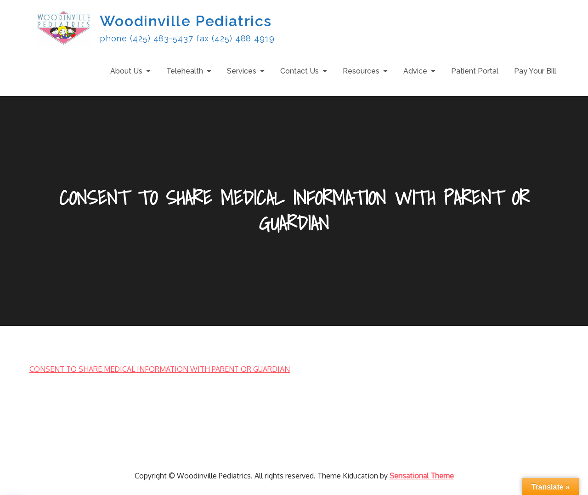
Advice (415, 71)
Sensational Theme (422, 475)
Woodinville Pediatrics (186, 20)
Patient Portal (474, 71)
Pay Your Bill (535, 71)
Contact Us (299, 71)
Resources (361, 71)
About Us (126, 71)
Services (241, 71)
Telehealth (184, 71)
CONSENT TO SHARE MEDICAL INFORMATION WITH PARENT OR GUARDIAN (159, 369)
